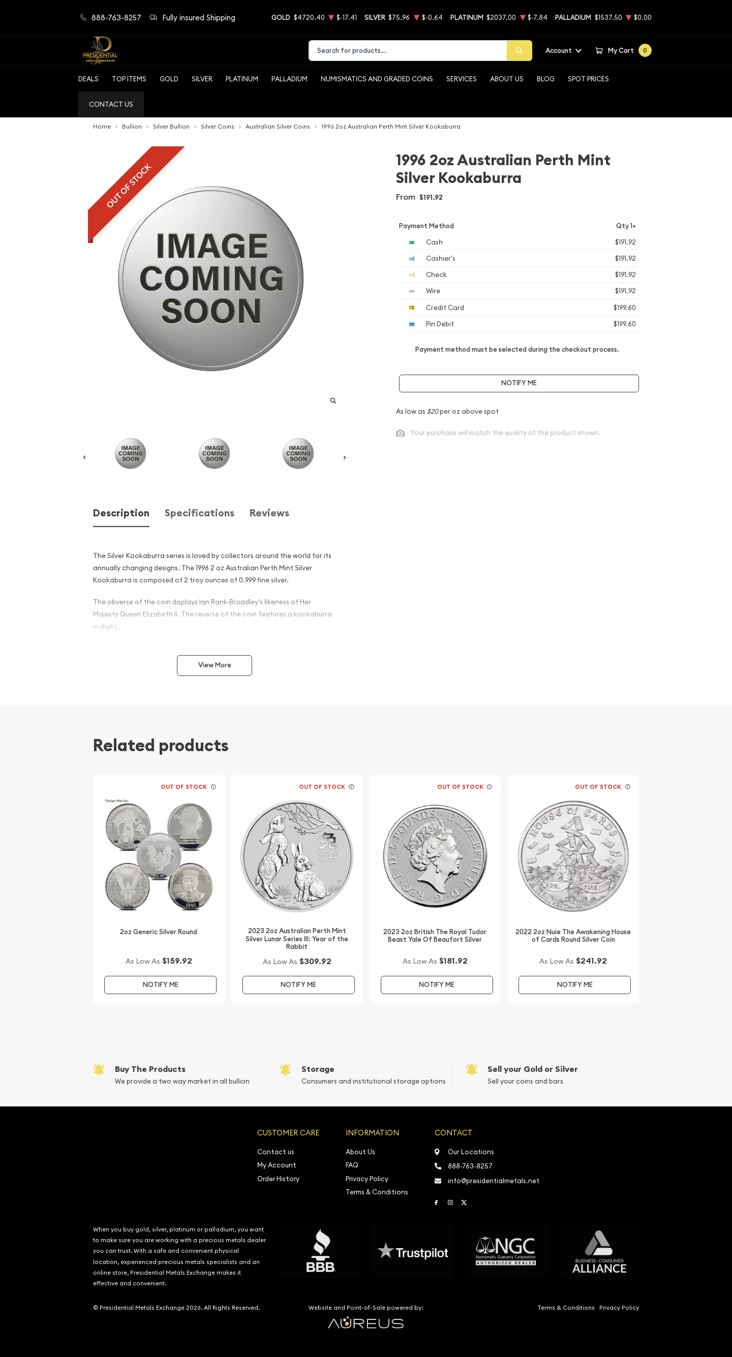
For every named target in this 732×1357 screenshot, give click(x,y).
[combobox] (408, 50)
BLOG (546, 79)
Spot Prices (588, 79)
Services (461, 79)
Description (121, 513)
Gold (169, 79)
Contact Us (111, 104)
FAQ (352, 1165)
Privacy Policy (367, 1179)
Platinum (242, 79)
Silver (202, 79)
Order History (278, 1179)
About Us (507, 79)
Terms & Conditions (377, 1192)
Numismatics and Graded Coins (377, 79)
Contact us (275, 1152)
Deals (88, 79)
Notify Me (519, 383)
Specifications (199, 513)
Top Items (129, 79)
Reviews (269, 513)
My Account (276, 1165)
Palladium (289, 79)
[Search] (519, 50)
